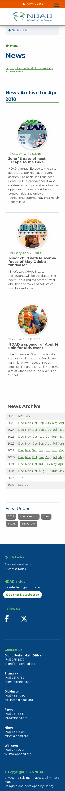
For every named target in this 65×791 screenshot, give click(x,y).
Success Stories (15, 569)
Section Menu (20, 30)
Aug (48, 429)
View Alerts (35, 4)
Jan (27, 416)
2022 (11, 516)
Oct (34, 423)
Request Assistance (18, 564)
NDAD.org (28, 523)
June (46, 516)
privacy (9, 777)
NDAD (12, 523)
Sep (41, 423)
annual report (28, 516)
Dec (21, 423)
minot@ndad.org (16, 736)
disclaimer (25, 777)
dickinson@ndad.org (19, 700)
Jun (48, 423)
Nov (28, 423)
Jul (55, 429)
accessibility (43, 777)
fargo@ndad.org (16, 718)
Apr (61, 423)
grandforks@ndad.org (20, 663)
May (55, 423)
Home (12, 45)
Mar (21, 416)
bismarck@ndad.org (19, 681)
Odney (49, 786)
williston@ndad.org (18, 754)
